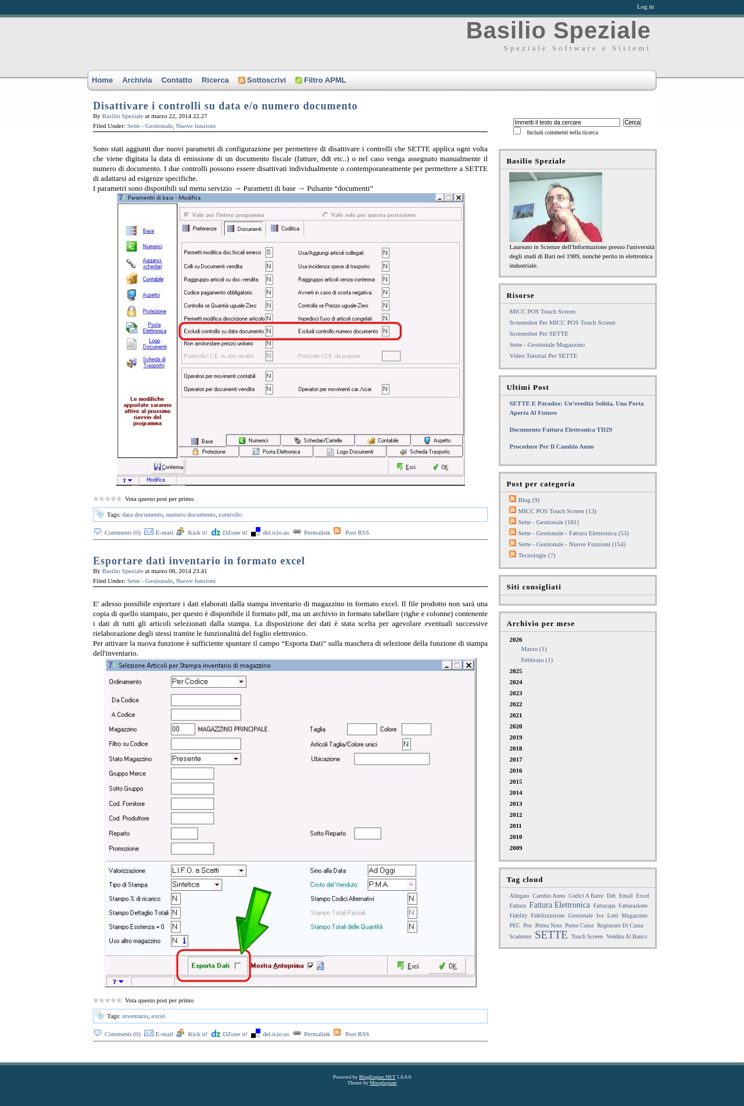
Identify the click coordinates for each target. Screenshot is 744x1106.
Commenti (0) (123, 532)
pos (528, 925)
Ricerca (215, 80)
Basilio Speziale (558, 30)
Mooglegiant (383, 1083)
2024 (515, 681)
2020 (515, 726)
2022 (515, 703)
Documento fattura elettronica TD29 (560, 429)
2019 (515, 737)
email (626, 895)
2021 (515, 715)
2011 (515, 825)
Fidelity (518, 915)
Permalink (317, 532)
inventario (135, 1015)
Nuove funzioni (196, 125)
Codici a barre (585, 895)
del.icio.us (276, 532)
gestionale (580, 915)
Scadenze (520, 936)
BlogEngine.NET (377, 1077)
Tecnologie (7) (536, 555)
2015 (515, 781)
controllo (230, 514)
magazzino (635, 915)
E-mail (164, 532)
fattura (517, 905)
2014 (515, 792)
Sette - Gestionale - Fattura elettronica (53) (573, 532)
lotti (612, 915)
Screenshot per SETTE (538, 333)
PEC (514, 925)
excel (158, 1015)
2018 (515, 748)
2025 (515, 670)
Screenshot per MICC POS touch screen (562, 322)
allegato (519, 895)
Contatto (176, 80)
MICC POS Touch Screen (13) (557, 510)
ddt (611, 895)
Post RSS (357, 532)
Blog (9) (528, 499)
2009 (515, 847)
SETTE (551, 935)
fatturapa (604, 905)
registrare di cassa (620, 925)
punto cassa (579, 925)
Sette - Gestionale (150, 125)
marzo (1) (533, 648)
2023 (515, 692)
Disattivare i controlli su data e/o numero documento (225, 106)
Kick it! (198, 532)
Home (102, 80)
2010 (515, 836)
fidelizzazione (547, 915)
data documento (142, 514)
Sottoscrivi (262, 80)
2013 (515, 803)
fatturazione (633, 905)
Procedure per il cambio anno (551, 446)
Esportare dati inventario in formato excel (199, 561)
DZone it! (235, 532)
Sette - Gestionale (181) (548, 521)
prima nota (548, 925)
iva (600, 915)
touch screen (587, 936)
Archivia (137, 80)
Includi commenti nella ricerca (562, 132)
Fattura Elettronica (559, 905)
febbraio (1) (537, 659)
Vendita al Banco (627, 936)
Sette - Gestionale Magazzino (547, 344)
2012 (515, 814)
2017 (515, 759)
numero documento (191, 514)
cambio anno (549, 895)
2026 (582, 650)
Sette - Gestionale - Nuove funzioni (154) (571, 543)
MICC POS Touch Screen (542, 311)
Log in (645, 6)
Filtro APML (320, 80)
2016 (515, 770)
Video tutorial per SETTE (543, 355)
